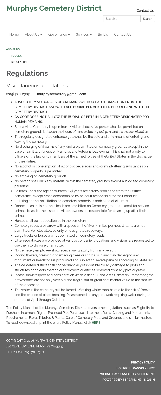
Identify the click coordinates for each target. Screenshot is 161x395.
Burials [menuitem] (103, 34)
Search (147, 18)
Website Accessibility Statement (127, 374)
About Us (13, 49)
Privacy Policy (143, 362)
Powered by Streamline (122, 379)
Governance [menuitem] (57, 34)
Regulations (19, 62)
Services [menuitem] (82, 34)
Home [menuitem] (14, 34)
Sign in (149, 379)
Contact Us (145, 11)
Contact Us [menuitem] (122, 34)
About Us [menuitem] (32, 34)
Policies (16, 55)
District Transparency (135, 368)
